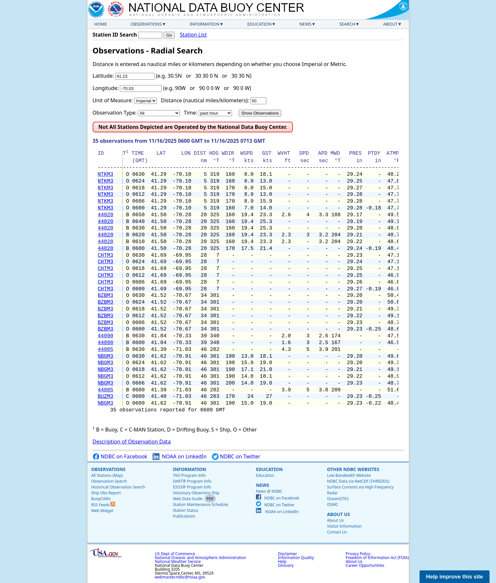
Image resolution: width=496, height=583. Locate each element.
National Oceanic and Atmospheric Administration (200, 557)
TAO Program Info (189, 475)
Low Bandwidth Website (349, 475)
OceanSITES (338, 498)
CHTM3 (105, 255)
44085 (105, 349)
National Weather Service (178, 561)
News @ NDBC (269, 491)
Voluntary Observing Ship (196, 493)
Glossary (286, 565)
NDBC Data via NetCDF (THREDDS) (358, 481)
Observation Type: (115, 112)
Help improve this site (454, 577)
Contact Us (337, 532)
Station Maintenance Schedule (200, 504)
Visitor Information (344, 526)
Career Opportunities (365, 565)
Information (204, 24)
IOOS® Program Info (192, 487)
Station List (193, 34)
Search (347, 24)
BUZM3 (105, 396)
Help (282, 561)
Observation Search (109, 481)
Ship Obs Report (106, 493)
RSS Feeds (103, 505)
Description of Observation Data (132, 441)
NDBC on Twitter (236, 456)
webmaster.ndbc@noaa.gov (180, 577)
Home (100, 24)
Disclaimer (287, 553)
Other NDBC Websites (353, 469)
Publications (184, 516)
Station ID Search (115, 34)
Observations (146, 24)
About (390, 24)
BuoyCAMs (101, 498)
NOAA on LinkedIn (180, 456)
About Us (338, 514)
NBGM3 (105, 356)
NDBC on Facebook (120, 456)
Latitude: (103, 75)
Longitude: (106, 88)
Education (259, 24)
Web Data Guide (187, 498)
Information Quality (296, 557)
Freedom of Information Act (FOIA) (377, 557)
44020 (105, 215)
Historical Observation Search (118, 487)
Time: (190, 112)
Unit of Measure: (113, 100)
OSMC (332, 504)
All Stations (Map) (107, 475)
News (305, 24)
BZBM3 (105, 295)
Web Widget (102, 510)
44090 (105, 336)
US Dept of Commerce (175, 553)
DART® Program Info (192, 481)
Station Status (185, 510)
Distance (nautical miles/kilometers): (205, 100)
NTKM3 (105, 174)
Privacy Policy (358, 553)
